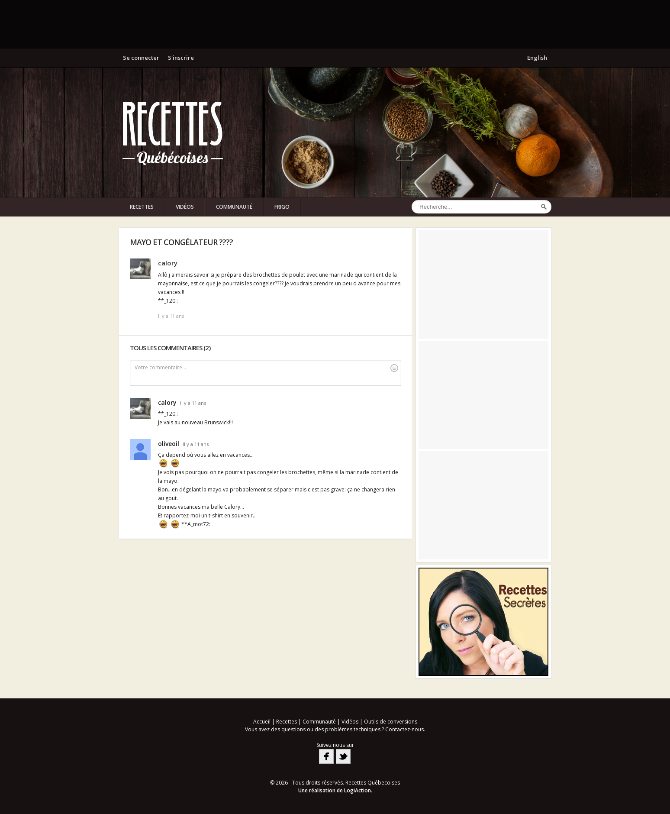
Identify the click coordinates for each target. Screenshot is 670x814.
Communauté (234, 206)
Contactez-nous (404, 729)
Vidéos (185, 206)
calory (167, 262)
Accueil (262, 721)
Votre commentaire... (266, 368)
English (537, 57)
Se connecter (141, 57)
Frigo (282, 206)
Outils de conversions (390, 721)
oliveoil (168, 443)
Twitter (343, 756)
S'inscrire (181, 57)
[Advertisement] (335, 23)
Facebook (326, 756)
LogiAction (357, 790)
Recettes (142, 206)
